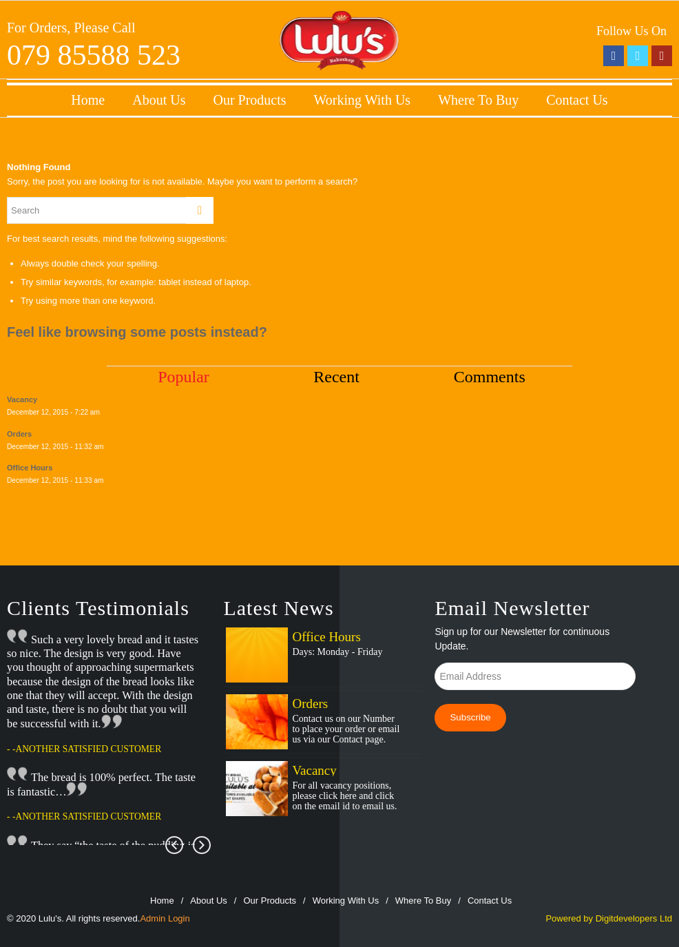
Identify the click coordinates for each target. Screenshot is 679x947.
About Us (158, 99)
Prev (174, 845)
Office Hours (326, 636)
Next (202, 845)
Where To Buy (478, 99)
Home (88, 99)
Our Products (249, 99)
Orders (310, 703)
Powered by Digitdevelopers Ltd (608, 918)
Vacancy (314, 770)
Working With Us (362, 99)
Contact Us (576, 99)
